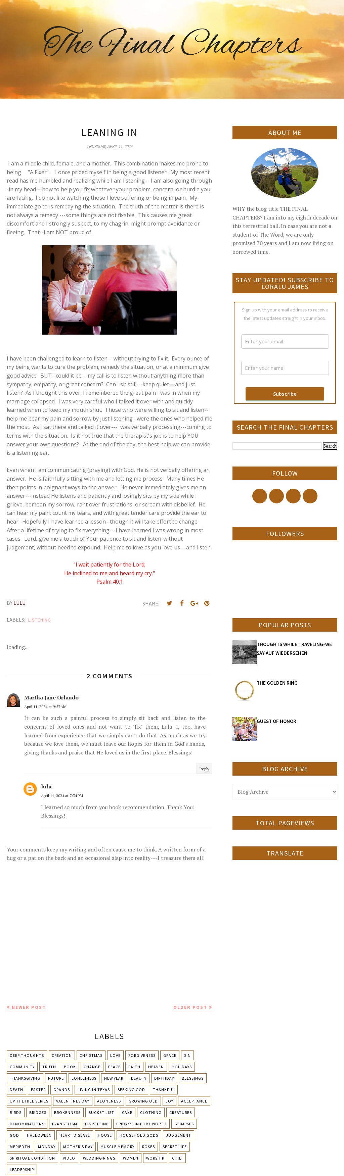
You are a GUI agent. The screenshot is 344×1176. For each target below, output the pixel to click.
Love (115, 1055)
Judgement (178, 1135)
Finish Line (97, 1123)
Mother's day (78, 1146)
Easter (38, 1089)
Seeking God (131, 1089)
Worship (155, 1158)
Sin (187, 1055)
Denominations (27, 1123)
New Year (113, 1078)
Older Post (190, 1007)
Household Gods (139, 1135)
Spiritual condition (32, 1158)
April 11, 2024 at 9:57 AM (45, 706)
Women (130, 1158)
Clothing (151, 1112)
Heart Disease (74, 1135)
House (105, 1135)
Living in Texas (94, 1089)
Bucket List (101, 1112)
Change (92, 1066)
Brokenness (67, 1112)
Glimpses (184, 1123)
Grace (169, 1055)
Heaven (156, 1066)
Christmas (91, 1055)
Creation (62, 1055)
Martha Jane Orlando (51, 697)
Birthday (164, 1078)
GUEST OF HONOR (276, 721)
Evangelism (64, 1123)
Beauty (138, 1078)
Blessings (193, 1078)
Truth (49, 1066)
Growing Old (143, 1101)
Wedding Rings (99, 1158)
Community (22, 1066)
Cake (127, 1112)
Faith (134, 1066)
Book (70, 1066)
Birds (16, 1112)
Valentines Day (72, 1101)
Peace (114, 1066)
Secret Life (175, 1146)
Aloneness (109, 1101)
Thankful (164, 1089)
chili (177, 1158)
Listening (39, 620)
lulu (46, 786)
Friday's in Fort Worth (141, 1123)
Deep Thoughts (27, 1055)
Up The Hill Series (29, 1101)
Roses (148, 1146)
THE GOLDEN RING (277, 683)
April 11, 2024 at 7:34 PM (62, 795)
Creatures (180, 1112)
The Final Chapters (172, 45)
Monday (46, 1146)
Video (69, 1158)
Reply (204, 768)
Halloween (39, 1135)
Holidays (182, 1066)
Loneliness (84, 1078)
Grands (61, 1089)
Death (16, 1089)
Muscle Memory (117, 1146)
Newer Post (29, 1007)
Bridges (37, 1112)
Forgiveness (142, 1055)
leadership (22, 1169)
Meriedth (20, 1146)
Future (56, 1078)
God (14, 1135)
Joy (169, 1101)
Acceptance (194, 1101)
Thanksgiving (25, 1078)
